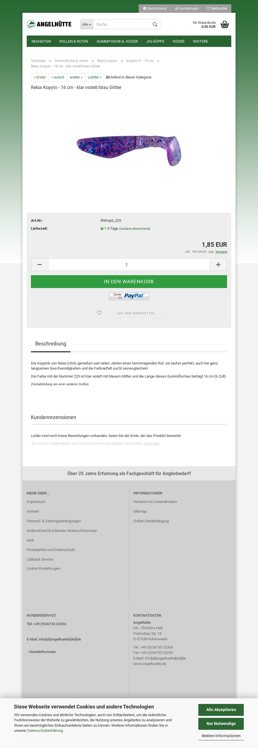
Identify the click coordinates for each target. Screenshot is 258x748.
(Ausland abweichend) (134, 229)
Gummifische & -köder (117, 41)
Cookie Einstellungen (43, 568)
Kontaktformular (43, 652)
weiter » (76, 77)
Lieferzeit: (39, 228)
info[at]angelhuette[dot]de (60, 639)
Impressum (36, 502)
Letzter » (94, 77)
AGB (30, 540)
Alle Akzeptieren (221, 709)
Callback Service (40, 559)
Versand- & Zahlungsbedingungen (54, 521)
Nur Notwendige (221, 723)
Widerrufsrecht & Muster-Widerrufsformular (62, 531)
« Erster (40, 77)
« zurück (57, 77)
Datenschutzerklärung (45, 730)
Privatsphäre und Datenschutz (51, 550)
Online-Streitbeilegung (151, 521)
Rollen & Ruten (73, 41)
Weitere (200, 41)
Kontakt (33, 511)
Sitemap (140, 511)
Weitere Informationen (221, 736)
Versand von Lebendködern (155, 502)
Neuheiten (41, 41)
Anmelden (151, 443)
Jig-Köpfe (155, 41)
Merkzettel (217, 9)
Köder (178, 41)
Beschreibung (50, 344)
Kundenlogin (187, 9)
